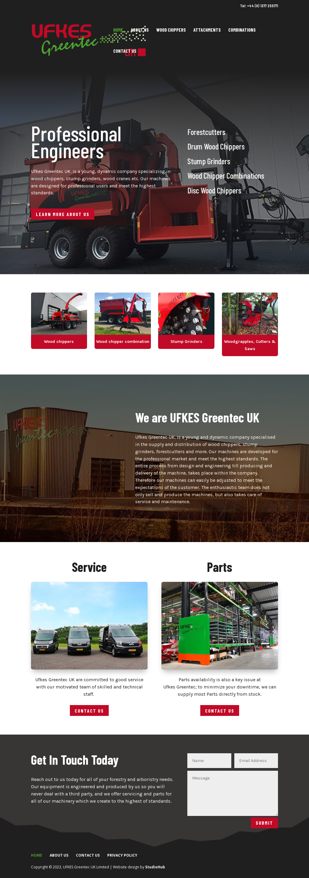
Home (118, 30)
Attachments (207, 30)
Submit (264, 823)
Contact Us (124, 51)
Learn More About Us (62, 214)
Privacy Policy (122, 855)
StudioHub (155, 867)
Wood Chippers (171, 30)
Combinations (242, 30)
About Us (140, 30)
